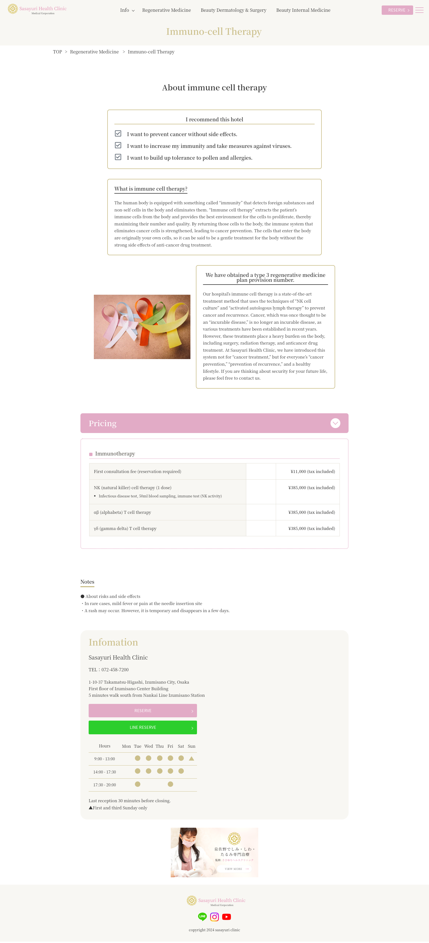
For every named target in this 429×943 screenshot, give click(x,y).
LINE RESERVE (143, 729)
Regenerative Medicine (166, 10)
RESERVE (396, 10)
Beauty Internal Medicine (303, 10)
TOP (57, 51)
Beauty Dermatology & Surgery (233, 10)
